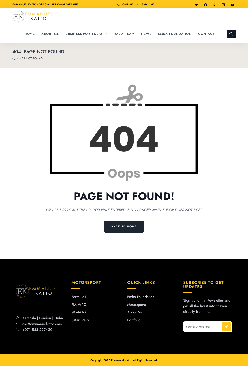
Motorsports (136, 304)
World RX (79, 312)
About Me (135, 312)
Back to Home (124, 226)
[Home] (13, 59)
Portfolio (133, 320)
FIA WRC (78, 304)
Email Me (148, 4)
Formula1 (78, 296)
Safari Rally (80, 320)
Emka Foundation (140, 296)
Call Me (127, 4)
